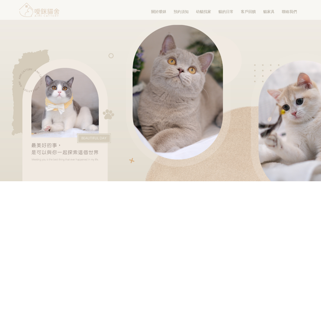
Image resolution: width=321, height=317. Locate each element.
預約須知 (181, 12)
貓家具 (269, 12)
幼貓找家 (203, 12)
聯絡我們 (289, 12)
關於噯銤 (158, 12)
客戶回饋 (248, 12)
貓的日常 (225, 12)
